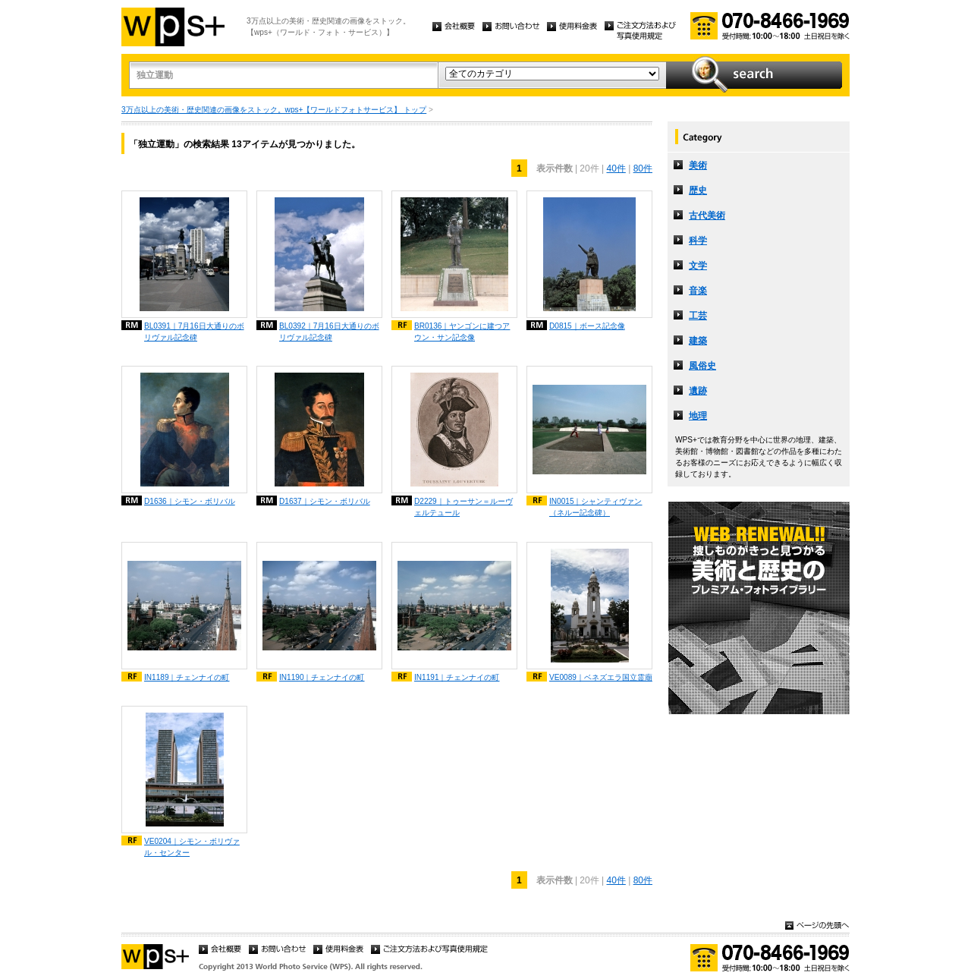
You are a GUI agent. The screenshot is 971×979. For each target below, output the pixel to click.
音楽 (698, 290)
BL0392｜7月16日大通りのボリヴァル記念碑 (329, 332)
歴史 (698, 190)
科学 (698, 240)
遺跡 (698, 391)
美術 (698, 165)
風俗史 (702, 365)
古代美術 (707, 215)
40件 (615, 168)
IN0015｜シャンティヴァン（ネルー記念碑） (596, 507)
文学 (698, 265)
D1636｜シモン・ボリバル (189, 501)
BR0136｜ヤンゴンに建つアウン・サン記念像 (462, 332)
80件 (642, 168)
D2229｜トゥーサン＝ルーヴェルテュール (463, 507)
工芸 (698, 315)
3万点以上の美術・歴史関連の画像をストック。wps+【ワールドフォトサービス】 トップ (273, 109)
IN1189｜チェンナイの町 (187, 677)
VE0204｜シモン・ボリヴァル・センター (192, 847)
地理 (698, 416)
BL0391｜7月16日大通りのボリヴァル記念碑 (194, 332)
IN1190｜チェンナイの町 (322, 677)
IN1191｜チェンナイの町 (457, 677)
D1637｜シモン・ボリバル (324, 501)
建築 (698, 340)
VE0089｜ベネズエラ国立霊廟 (600, 677)
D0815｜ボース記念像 (587, 326)
